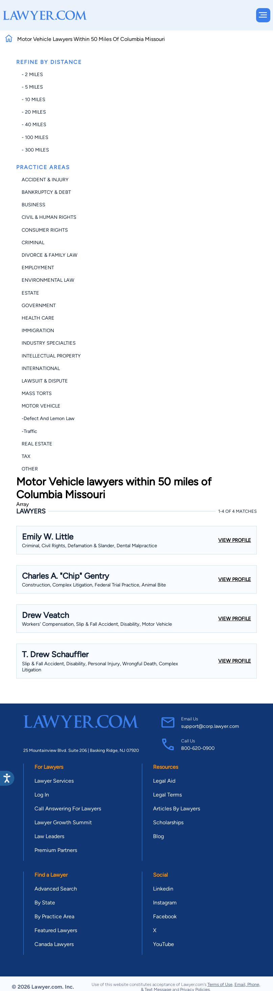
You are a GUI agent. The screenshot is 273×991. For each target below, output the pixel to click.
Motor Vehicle (41, 406)
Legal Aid (164, 781)
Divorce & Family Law (49, 255)
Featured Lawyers (55, 930)
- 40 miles (34, 124)
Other (30, 469)
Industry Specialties (49, 343)
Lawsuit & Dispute (45, 381)
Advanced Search (55, 888)
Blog (158, 836)
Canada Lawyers (54, 944)
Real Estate (37, 444)
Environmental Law (48, 280)
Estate (30, 293)
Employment (38, 267)
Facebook (165, 916)
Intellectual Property (51, 356)
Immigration (38, 330)
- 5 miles (32, 87)
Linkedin (163, 888)
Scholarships (168, 822)
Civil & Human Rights (49, 217)
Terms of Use (219, 984)
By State (44, 902)
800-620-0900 (198, 748)
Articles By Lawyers (176, 808)
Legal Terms (167, 794)
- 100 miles (35, 137)
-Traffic (29, 431)
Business (33, 205)
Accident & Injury (45, 180)
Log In (41, 794)
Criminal (33, 242)
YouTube (163, 944)
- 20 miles (34, 112)
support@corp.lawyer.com (210, 726)
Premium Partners (55, 850)
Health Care (38, 318)
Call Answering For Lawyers (67, 808)
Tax (26, 456)
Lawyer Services (54, 781)
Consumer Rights (45, 230)
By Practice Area (54, 916)
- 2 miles (32, 74)
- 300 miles (35, 150)
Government (39, 305)
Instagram (165, 902)
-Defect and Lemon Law (48, 418)
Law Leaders (49, 836)
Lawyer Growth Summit (63, 822)
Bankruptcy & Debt (46, 192)
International (41, 368)
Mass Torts (37, 393)
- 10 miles (33, 99)
